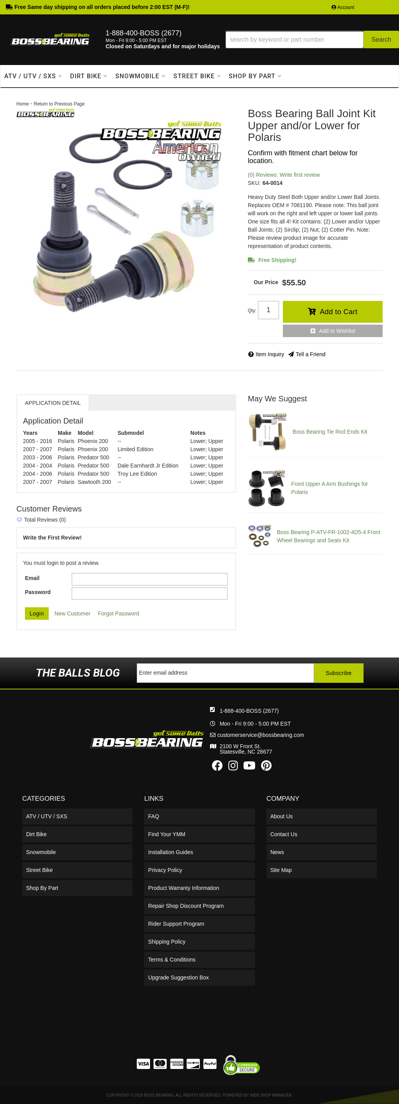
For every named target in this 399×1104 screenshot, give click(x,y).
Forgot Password (118, 613)
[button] (312, 39)
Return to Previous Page (59, 104)
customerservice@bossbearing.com (260, 735)
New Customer (73, 613)
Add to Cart (339, 312)
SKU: (254, 183)
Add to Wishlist (337, 331)
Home (22, 104)
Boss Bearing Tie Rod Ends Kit (330, 432)
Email (32, 578)
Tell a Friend (310, 354)
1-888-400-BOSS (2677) (249, 711)
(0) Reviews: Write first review (284, 175)
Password (38, 592)
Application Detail (53, 403)
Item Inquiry (270, 354)
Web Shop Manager (271, 1095)
